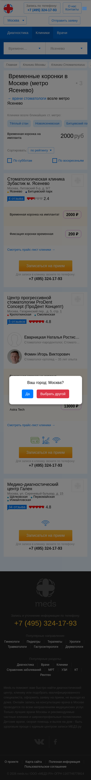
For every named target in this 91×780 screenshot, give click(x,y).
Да (27, 394)
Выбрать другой (52, 394)
